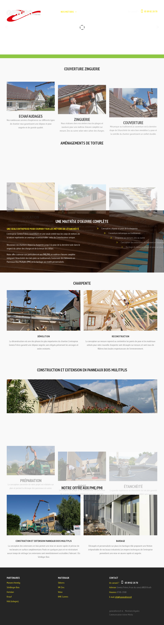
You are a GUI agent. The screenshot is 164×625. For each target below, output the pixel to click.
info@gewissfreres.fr (123, 597)
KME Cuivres (63, 596)
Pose (82, 501)
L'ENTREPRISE (85, 12)
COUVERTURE (133, 134)
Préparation (30, 497)
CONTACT (114, 12)
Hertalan (10, 592)
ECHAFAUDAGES (31, 126)
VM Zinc (61, 587)
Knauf (9, 596)
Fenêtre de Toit (133, 236)
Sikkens (61, 582)
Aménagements (82, 235)
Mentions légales (132, 610)
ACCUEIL (52, 12)
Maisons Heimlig (13, 582)
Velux (60, 592)
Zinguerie (82, 130)
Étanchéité (133, 498)
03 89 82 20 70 (150, 11)
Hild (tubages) (12, 601)
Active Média (127, 614)
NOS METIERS (67, 12)
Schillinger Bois (13, 587)
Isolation (30, 238)
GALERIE (101, 12)
